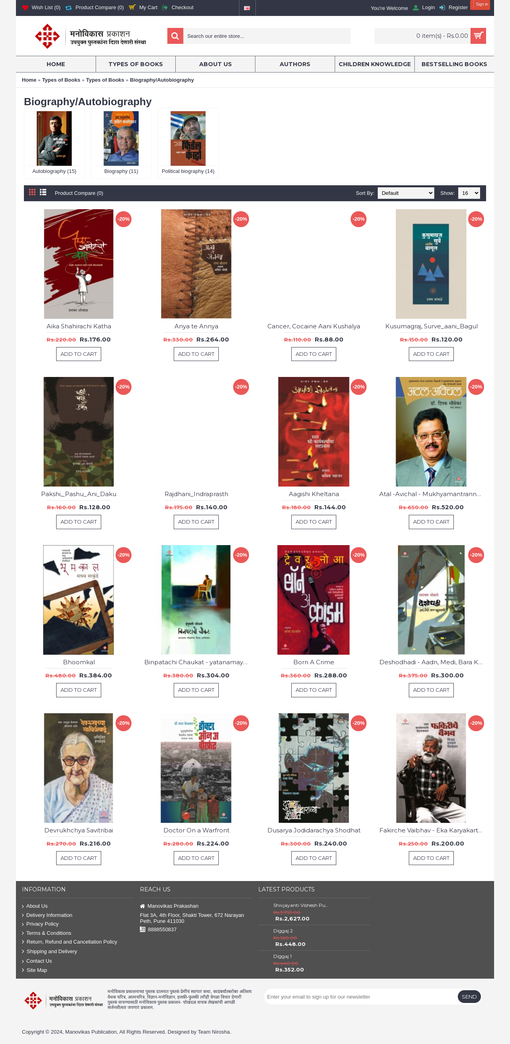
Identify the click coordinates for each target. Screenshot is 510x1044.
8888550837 (158, 929)
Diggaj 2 (283, 931)
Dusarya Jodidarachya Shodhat (314, 830)
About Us (34, 906)
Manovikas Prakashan (169, 906)
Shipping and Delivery (49, 951)
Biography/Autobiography (162, 80)
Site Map (34, 970)
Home (29, 80)
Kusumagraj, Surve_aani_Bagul (431, 326)
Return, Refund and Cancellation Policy (69, 942)
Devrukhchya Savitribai (78, 830)
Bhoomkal (79, 662)
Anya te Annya (196, 326)
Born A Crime (313, 662)
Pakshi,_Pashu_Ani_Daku (78, 494)
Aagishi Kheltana (314, 494)
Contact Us (37, 961)
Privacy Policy (40, 924)
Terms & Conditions (46, 933)
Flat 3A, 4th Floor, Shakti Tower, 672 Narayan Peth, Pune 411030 (192, 918)
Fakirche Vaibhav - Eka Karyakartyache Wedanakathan (432, 830)
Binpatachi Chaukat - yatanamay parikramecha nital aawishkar (197, 662)
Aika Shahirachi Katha (79, 326)
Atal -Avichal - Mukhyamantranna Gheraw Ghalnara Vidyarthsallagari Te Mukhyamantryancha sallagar (432, 494)
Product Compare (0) (79, 193)
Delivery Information (47, 915)
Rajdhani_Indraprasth (196, 494)
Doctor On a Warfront (196, 830)
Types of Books (61, 80)
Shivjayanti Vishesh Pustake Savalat (301, 905)
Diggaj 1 (282, 956)
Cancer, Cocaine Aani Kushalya (313, 326)
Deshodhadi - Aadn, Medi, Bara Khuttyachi (432, 662)
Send (469, 996)
